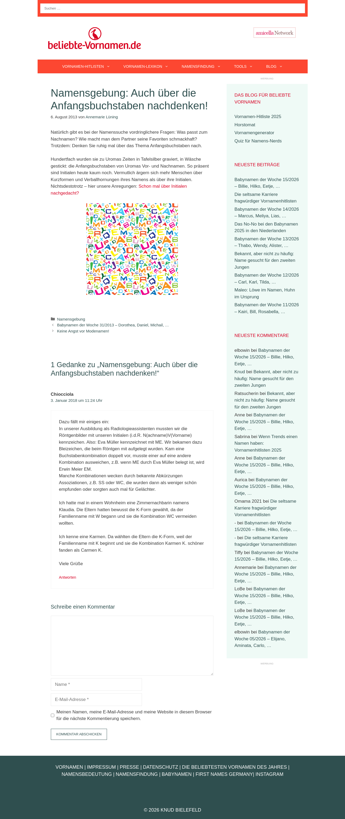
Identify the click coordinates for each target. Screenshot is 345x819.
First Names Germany (224, 774)
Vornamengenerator (254, 132)
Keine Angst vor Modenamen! (83, 331)
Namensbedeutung (86, 774)
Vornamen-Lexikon (149, 66)
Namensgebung (71, 319)
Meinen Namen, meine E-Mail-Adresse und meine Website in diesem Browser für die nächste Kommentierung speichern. (134, 715)
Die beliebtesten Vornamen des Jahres (234, 767)
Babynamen (177, 774)
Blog (277, 66)
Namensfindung (204, 66)
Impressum (101, 767)
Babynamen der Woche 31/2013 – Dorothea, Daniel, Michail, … (113, 325)
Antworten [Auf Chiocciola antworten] (67, 577)
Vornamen (69, 767)
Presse (129, 767)
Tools (246, 66)
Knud (240, 371)
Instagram (270, 774)
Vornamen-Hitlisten (89, 66)
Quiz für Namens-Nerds (258, 140)
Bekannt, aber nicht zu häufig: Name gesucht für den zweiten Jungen (265, 260)
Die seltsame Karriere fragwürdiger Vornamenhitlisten (265, 508)
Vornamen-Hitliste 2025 (258, 116)
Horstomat (245, 124)
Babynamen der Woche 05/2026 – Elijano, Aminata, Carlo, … (262, 638)
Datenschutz (160, 767)
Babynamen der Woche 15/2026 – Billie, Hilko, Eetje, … (264, 357)
